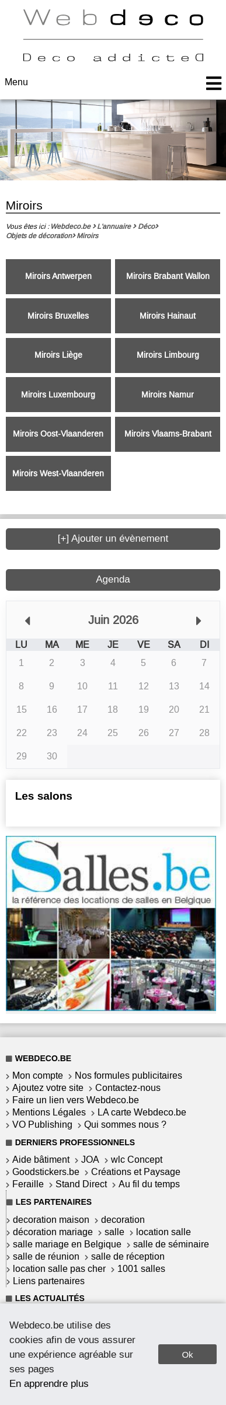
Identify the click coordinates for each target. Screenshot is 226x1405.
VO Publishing (42, 1124)
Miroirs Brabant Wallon (168, 276)
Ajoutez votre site (48, 1088)
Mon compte (37, 1075)
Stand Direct (81, 1184)
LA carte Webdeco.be (142, 1112)
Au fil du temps (149, 1184)
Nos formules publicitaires (128, 1075)
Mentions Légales (49, 1112)
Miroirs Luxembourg (58, 394)
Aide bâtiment (40, 1159)
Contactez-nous (128, 1088)
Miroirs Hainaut (168, 316)
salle (114, 1232)
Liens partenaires (49, 1281)
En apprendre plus (49, 1383)
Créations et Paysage (135, 1172)
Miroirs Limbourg (168, 355)
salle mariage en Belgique (67, 1244)
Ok (187, 1354)
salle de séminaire (171, 1244)
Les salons (43, 796)
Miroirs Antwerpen (58, 276)
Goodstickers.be (45, 1172)
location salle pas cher (59, 1269)
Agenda (113, 579)
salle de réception (128, 1256)
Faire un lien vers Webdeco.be (75, 1100)
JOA (90, 1159)
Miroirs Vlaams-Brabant (167, 434)
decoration (123, 1220)
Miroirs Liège (58, 355)
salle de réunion (46, 1256)
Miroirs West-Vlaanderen (58, 473)
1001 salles (141, 1269)
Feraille (28, 1184)
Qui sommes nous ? (125, 1124)
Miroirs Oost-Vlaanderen (58, 434)
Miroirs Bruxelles (58, 316)
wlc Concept (136, 1159)
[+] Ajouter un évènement (113, 538)
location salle (163, 1232)
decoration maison (51, 1220)
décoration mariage (53, 1232)
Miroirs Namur (167, 394)
